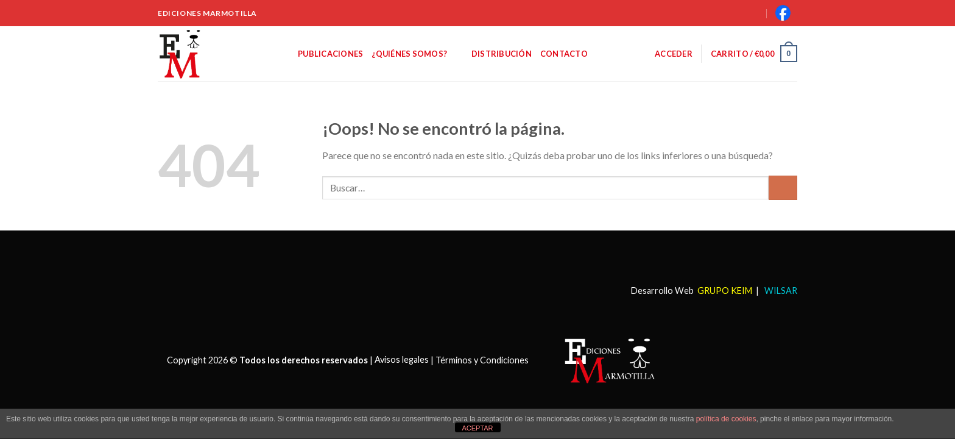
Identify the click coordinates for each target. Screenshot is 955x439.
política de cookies (726, 419)
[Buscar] (739, 12)
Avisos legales (402, 359)
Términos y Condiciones (482, 359)
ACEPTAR (477, 428)
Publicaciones (330, 54)
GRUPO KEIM (724, 290)
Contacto (564, 54)
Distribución (501, 54)
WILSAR (780, 290)
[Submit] (783, 187)
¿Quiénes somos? (417, 53)
